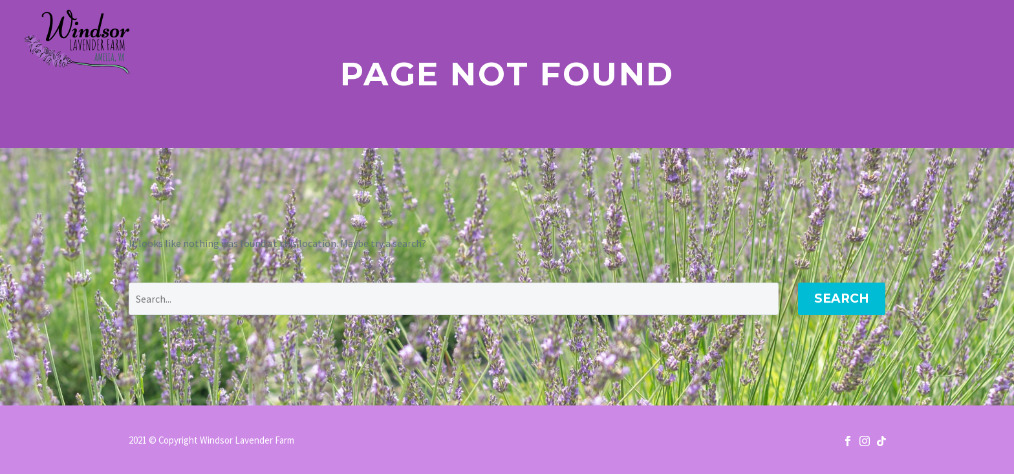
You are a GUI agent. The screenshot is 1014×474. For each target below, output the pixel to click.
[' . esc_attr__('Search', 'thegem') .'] (454, 299)
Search (841, 298)
